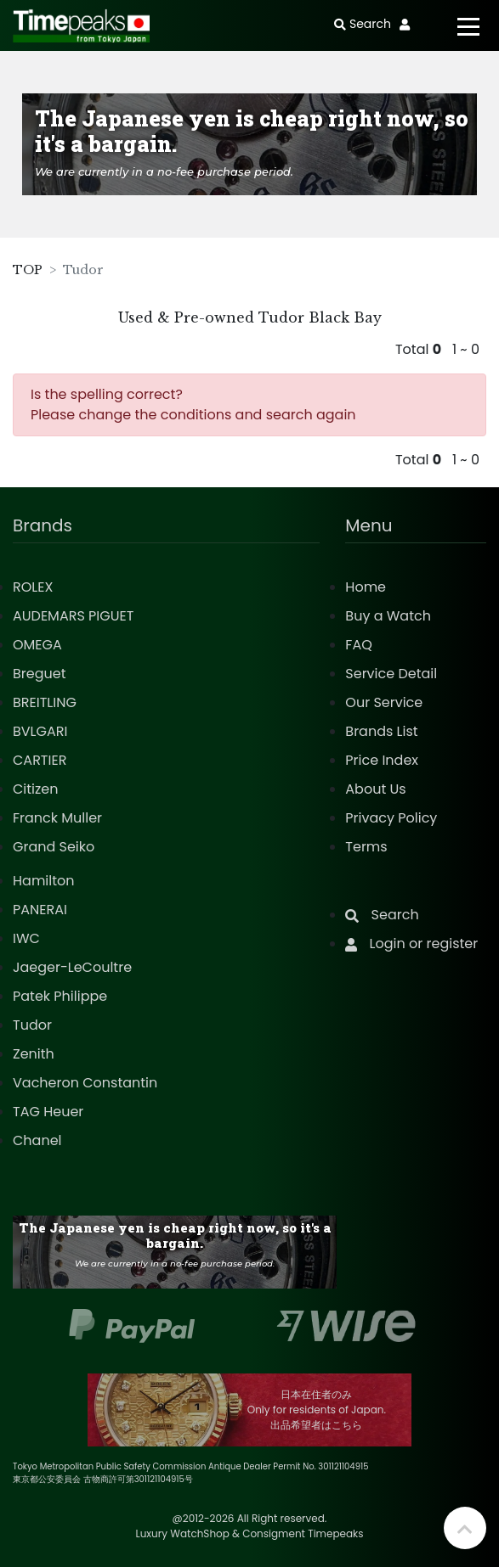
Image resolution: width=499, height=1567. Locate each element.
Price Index (381, 760)
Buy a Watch (388, 616)
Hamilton (44, 880)
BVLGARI (40, 731)
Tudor (32, 1025)
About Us (375, 789)
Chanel (37, 1140)
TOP (28, 270)
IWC (26, 938)
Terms (366, 847)
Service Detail (391, 673)
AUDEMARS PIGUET (73, 616)
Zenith (33, 1054)
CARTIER (39, 760)
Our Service (383, 702)
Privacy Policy (391, 818)
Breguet (39, 673)
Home (365, 587)
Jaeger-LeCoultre (72, 967)
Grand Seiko (53, 847)
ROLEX (33, 587)
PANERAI (40, 909)
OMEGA (37, 644)
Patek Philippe (60, 996)
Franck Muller (57, 818)
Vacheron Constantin (85, 1082)
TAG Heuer (48, 1111)
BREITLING (45, 702)
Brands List (381, 731)
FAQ (358, 644)
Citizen (36, 789)
